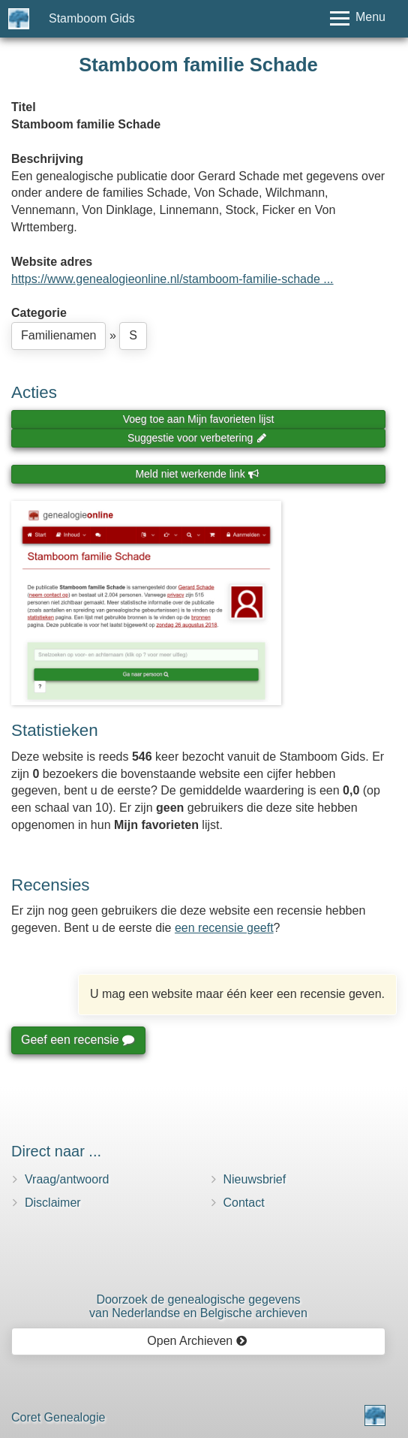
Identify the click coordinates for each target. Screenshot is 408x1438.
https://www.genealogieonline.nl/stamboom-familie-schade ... (172, 279)
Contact (244, 1202)
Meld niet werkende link (197, 474)
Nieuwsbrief (255, 1179)
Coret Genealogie (58, 1417)
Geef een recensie (77, 1039)
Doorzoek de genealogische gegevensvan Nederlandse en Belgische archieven (198, 1306)
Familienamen (58, 335)
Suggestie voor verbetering (197, 438)
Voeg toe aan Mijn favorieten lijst (198, 419)
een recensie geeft (224, 927)
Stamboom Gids (92, 18)
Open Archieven (197, 1340)
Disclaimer (53, 1202)
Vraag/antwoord (67, 1179)
